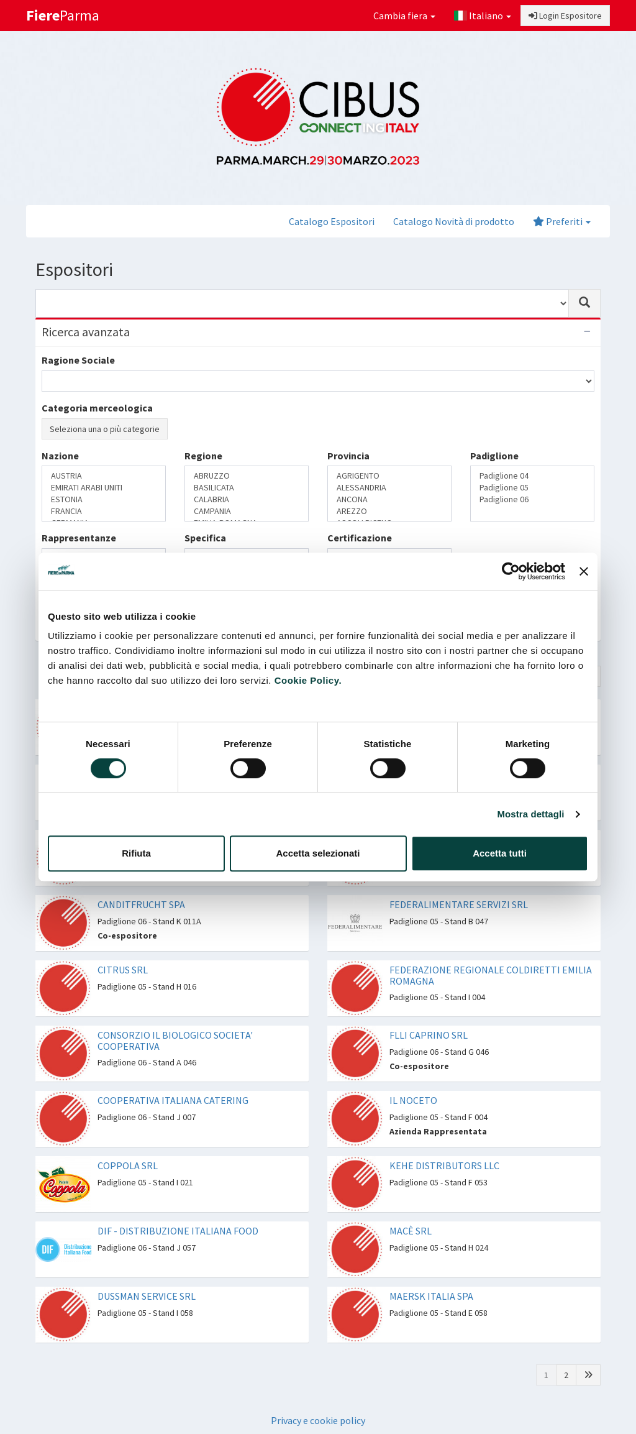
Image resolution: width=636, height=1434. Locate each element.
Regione (203, 455)
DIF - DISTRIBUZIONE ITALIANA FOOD (178, 1231)
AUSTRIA (104, 476)
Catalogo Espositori (332, 221)
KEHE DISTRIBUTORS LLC (444, 1165)
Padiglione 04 (532, 476)
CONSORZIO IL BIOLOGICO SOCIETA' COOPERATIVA (175, 1040)
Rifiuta (136, 853)
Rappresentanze (79, 537)
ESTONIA (104, 499)
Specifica (205, 537)
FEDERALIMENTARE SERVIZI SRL (458, 904)
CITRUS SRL (123, 969)
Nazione (60, 455)
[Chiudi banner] (583, 571)
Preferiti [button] (562, 221)
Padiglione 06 (532, 499)
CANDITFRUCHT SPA (141, 904)
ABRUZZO (247, 476)
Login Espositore (565, 15)
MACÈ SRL (410, 1231)
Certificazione (359, 537)
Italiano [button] (482, 15)
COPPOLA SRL (128, 1165)
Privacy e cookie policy (318, 1420)
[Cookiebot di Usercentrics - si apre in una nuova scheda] (511, 571)
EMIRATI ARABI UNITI (104, 488)
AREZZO (389, 511)
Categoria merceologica (97, 408)
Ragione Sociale (78, 360)
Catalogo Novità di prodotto (453, 221)
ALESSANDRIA (389, 488)
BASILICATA (247, 488)
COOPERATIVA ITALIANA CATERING (173, 1100)
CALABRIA (247, 499)
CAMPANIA (247, 511)
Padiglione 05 (532, 488)
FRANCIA (104, 511)
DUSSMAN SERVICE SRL (147, 1296)
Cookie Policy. (308, 680)
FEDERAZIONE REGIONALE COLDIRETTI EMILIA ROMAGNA (490, 975)
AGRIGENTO (389, 476)
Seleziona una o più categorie (105, 428)
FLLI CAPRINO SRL (428, 1035)
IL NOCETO (413, 1100)
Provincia (348, 455)
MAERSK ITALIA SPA (431, 1296)
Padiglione (494, 455)
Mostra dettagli (530, 814)
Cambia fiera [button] (404, 15)
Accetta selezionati (318, 853)
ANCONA (389, 499)
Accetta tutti (500, 853)
